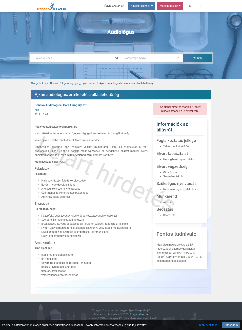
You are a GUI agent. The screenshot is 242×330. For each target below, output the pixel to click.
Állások (53, 83)
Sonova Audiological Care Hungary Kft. (61, 105)
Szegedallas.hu (139, 314)
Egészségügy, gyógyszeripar (78, 83)
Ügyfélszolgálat (115, 5)
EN (190, 5)
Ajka (37, 110)
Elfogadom (231, 325)
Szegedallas (38, 83)
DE (200, 5)
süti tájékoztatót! (137, 325)
